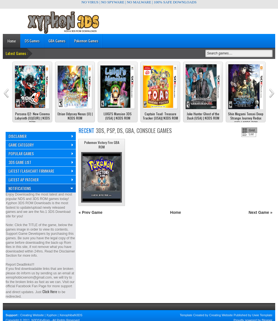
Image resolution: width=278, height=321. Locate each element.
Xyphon (51, 315)
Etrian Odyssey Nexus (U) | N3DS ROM (75, 116)
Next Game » (260, 212)
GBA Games (56, 40)
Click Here (49, 291)
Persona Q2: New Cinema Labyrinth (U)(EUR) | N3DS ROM (32, 118)
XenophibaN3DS (70, 315)
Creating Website (32, 315)
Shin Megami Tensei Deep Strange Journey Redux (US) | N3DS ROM (245, 118)
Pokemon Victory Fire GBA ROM (101, 144)
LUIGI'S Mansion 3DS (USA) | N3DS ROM (118, 116)
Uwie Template (262, 315)
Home (11, 40)
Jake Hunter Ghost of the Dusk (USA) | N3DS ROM (203, 116)
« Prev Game (90, 212)
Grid (252, 130)
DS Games (32, 40)
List (251, 134)
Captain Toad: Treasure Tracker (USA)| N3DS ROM (160, 116)
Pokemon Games (86, 40)
